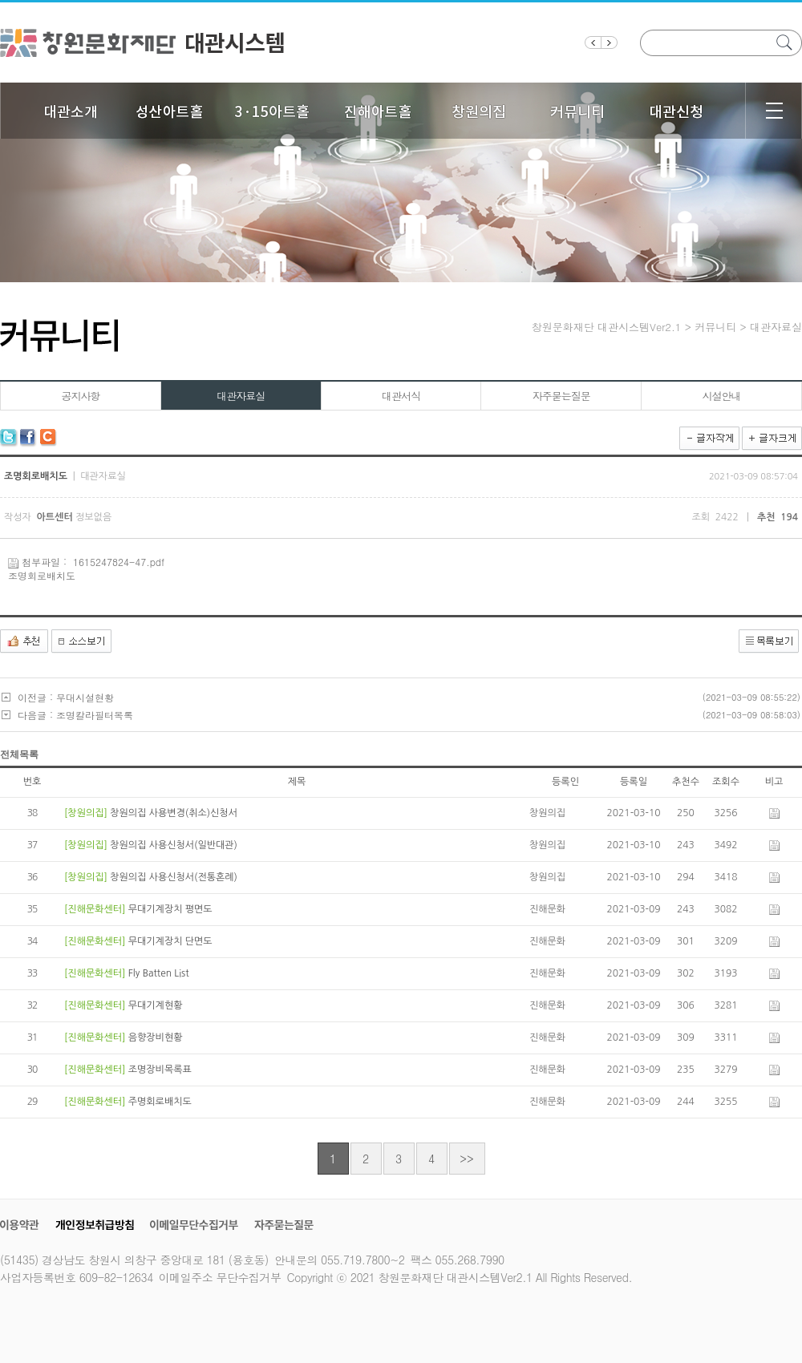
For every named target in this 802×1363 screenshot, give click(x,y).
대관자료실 (241, 395)
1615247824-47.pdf (118, 561)
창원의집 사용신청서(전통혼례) (173, 877)
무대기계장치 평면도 (170, 909)
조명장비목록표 (160, 1069)
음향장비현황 (155, 1037)
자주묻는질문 (561, 395)
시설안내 (722, 395)
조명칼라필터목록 (94, 715)
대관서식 (401, 395)
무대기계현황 (155, 1005)
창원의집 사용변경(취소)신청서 (173, 813)
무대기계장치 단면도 (170, 941)
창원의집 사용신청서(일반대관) (173, 845)
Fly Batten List (158, 973)
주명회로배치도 (160, 1101)
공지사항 (80, 395)
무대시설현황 (85, 697)
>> (467, 1159)
